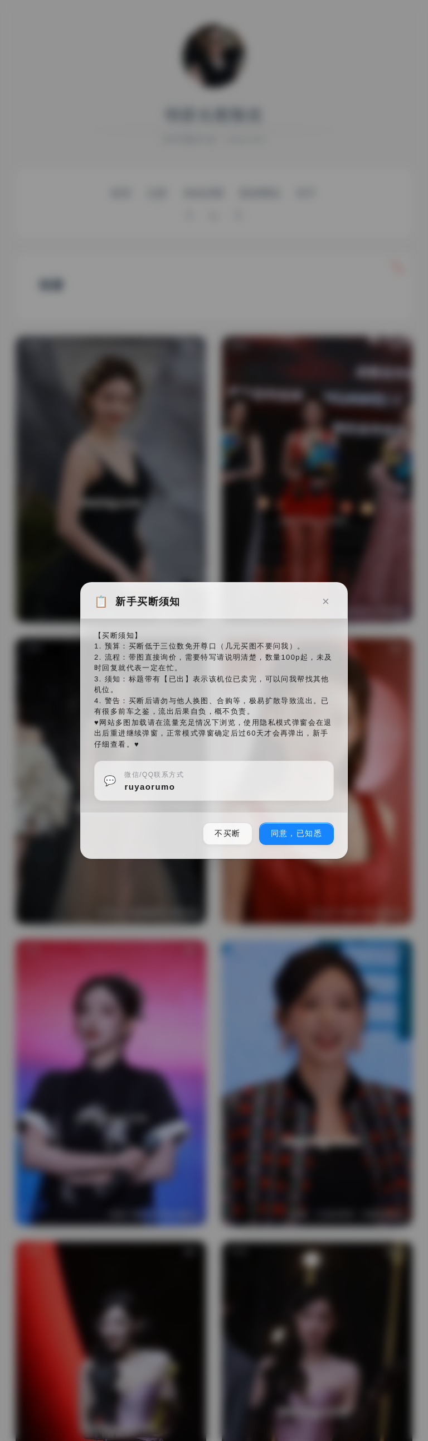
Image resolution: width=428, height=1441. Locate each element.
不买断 (227, 833)
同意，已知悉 (296, 833)
